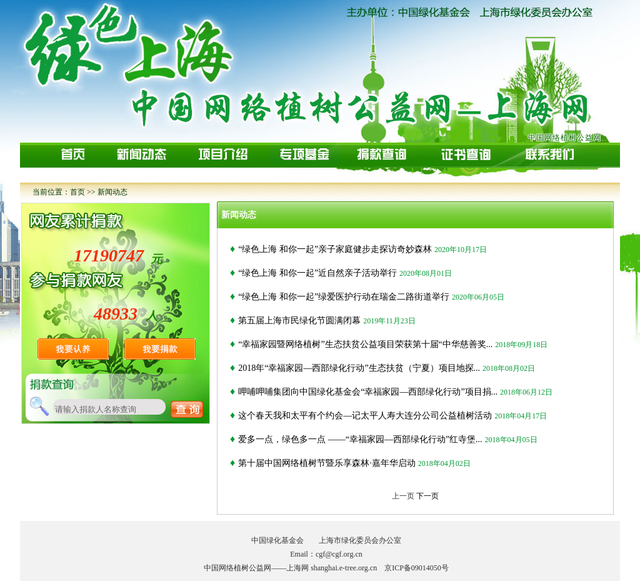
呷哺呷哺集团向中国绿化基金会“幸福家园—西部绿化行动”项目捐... (368, 392)
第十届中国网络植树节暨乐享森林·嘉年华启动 (327, 463)
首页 (77, 192)
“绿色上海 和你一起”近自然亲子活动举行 (317, 273)
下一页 (427, 496)
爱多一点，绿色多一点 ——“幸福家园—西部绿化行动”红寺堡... (360, 439)
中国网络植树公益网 (564, 137)
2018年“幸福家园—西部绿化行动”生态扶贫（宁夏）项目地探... (359, 368)
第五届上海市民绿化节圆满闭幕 (299, 320)
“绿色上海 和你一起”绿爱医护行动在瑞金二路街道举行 (343, 296)
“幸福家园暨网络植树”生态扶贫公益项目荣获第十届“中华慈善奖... (365, 344)
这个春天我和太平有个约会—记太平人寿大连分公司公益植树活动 (365, 415)
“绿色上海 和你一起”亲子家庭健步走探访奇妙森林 (335, 249)
